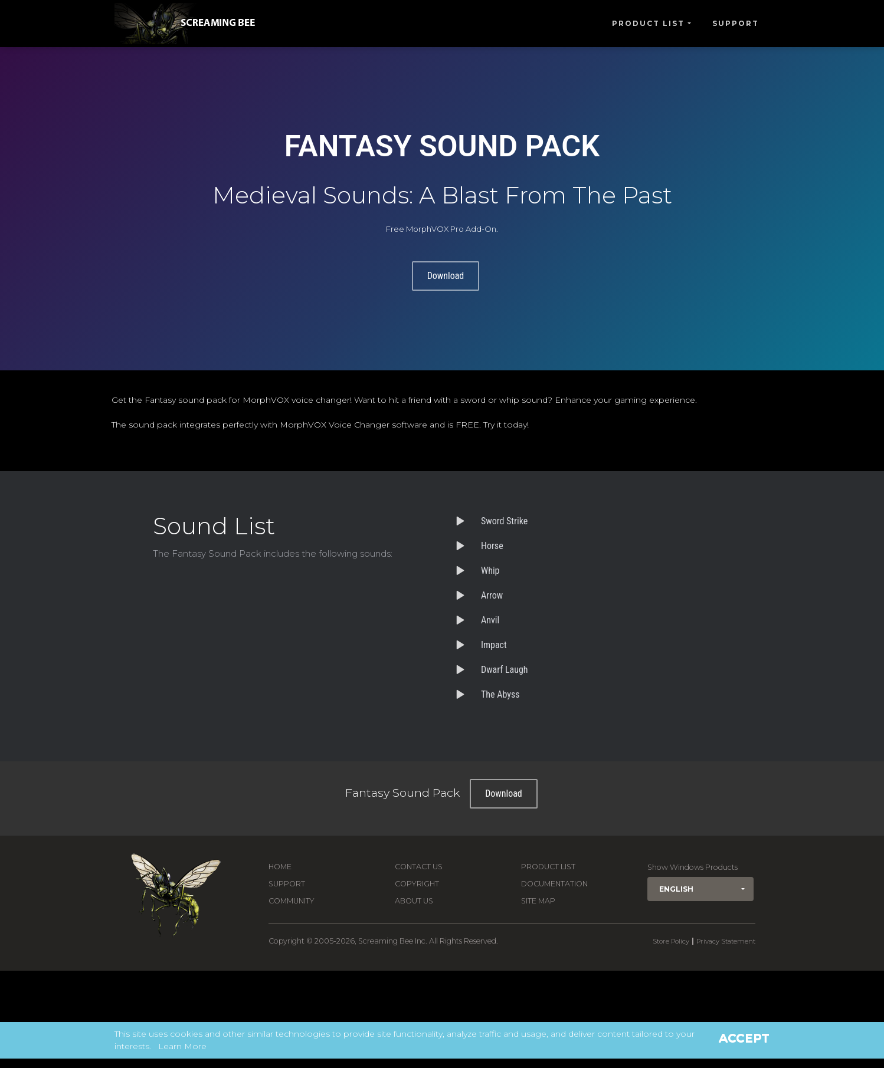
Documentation (554, 883)
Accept (744, 1038)
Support (735, 23)
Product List (648, 23)
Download (445, 275)
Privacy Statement (725, 941)
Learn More (182, 1046)
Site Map (538, 900)
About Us (414, 900)
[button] (700, 889)
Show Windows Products (692, 867)
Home (280, 866)
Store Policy (671, 941)
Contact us (419, 866)
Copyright (417, 883)
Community (292, 900)
